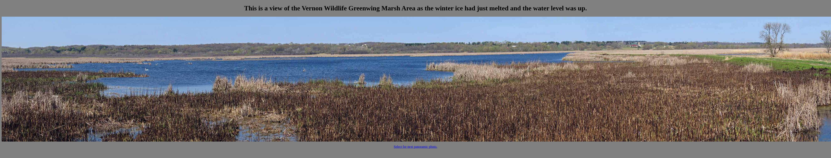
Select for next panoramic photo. (415, 146)
